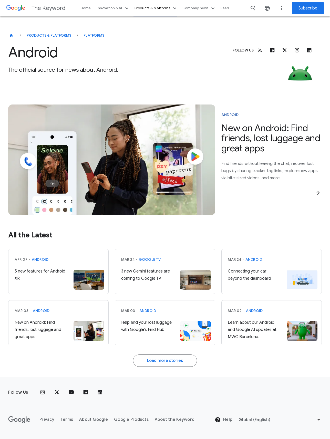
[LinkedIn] (100, 392)
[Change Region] (280, 420)
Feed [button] (225, 8)
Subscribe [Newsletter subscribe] (307, 8)
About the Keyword (174, 419)
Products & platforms (156, 8)
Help (223, 420)
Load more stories (165, 360)
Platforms (94, 35)
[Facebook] (272, 50)
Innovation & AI (113, 8)
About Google (93, 419)
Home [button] (86, 8)
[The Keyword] (11, 35)
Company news (199, 8)
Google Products (131, 419)
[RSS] (260, 50)
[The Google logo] (19, 420)
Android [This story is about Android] (230, 114)
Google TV (150, 259)
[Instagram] (297, 50)
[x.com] (285, 50)
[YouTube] (71, 392)
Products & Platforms (49, 35)
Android (40, 259)
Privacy (46, 419)
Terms (66, 419)
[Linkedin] (309, 50)
